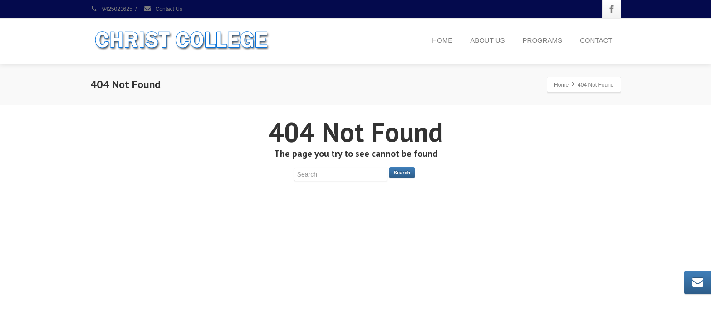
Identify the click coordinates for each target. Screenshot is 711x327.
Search (402, 172)
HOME (442, 40)
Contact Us (162, 9)
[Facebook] (612, 9)
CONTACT (596, 40)
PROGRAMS (543, 40)
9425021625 (111, 9)
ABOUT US (487, 40)
